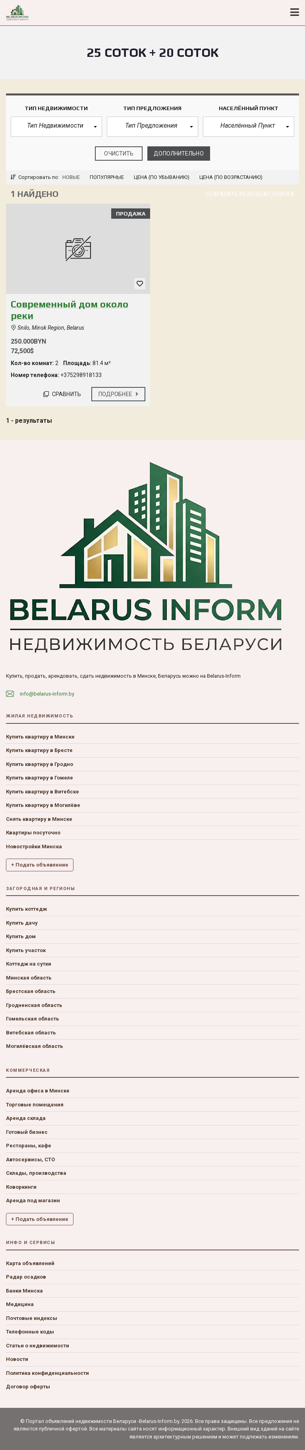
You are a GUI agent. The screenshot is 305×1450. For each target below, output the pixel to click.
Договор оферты (28, 1387)
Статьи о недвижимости (37, 1346)
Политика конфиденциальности (47, 1373)
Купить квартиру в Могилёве (43, 805)
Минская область (29, 978)
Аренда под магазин (33, 1200)
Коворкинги (21, 1187)
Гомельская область (32, 1019)
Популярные (107, 177)
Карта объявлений (30, 1263)
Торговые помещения (35, 1105)
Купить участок (26, 950)
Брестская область (31, 991)
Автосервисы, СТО (30, 1159)
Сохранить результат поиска (249, 194)
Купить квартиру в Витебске (42, 792)
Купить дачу (22, 923)
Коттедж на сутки (28, 964)
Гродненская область (34, 1005)
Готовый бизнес (27, 1132)
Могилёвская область (34, 1046)
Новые (71, 177)
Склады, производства (36, 1173)
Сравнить (62, 394)
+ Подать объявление (39, 865)
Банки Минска (24, 1291)
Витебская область (31, 1033)
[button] (56, 127)
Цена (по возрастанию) (231, 177)
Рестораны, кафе (28, 1146)
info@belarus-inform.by (47, 694)
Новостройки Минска (34, 846)
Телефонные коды (30, 1332)
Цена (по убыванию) (161, 177)
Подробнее (118, 394)
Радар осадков (26, 1277)
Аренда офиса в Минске (37, 1091)
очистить (118, 153)
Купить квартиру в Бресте (39, 750)
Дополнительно (178, 153)
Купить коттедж (26, 909)
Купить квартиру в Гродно (39, 764)
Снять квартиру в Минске (39, 819)
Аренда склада (26, 1118)
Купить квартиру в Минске (40, 737)
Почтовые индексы (31, 1318)
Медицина (20, 1304)
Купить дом (21, 936)
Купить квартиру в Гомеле (39, 778)
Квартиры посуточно (33, 833)
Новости (17, 1359)
